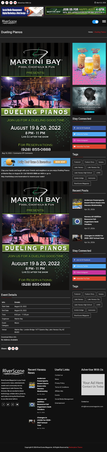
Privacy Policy (60, 383)
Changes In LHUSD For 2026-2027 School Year (94, 236)
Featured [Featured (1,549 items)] (77, 162)
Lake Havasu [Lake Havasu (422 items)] (78, 167)
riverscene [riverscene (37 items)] (91, 178)
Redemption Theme (75, 447)
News (57, 379)
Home (90, 32)
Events (57, 395)
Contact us (59, 375)
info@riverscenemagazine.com (92, 406)
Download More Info (8, 337)
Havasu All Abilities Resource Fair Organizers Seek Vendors (92, 220)
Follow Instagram (82, 140)
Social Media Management (64, 399)
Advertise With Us (24, 3)
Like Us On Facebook (83, 128)
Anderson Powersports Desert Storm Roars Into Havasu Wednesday (94, 202)
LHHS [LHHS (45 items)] (98, 173)
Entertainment (60, 403)
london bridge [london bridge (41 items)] (79, 178)
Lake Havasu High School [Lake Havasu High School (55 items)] (83, 173)
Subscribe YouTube (83, 146)
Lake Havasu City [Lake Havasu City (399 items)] (94, 167)
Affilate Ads (59, 391)
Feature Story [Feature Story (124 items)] (89, 162)
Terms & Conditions (62, 387)
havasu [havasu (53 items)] (101, 162)
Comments (23, 153)
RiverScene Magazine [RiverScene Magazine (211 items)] (81, 183)
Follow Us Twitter (82, 134)
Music (17, 323)
